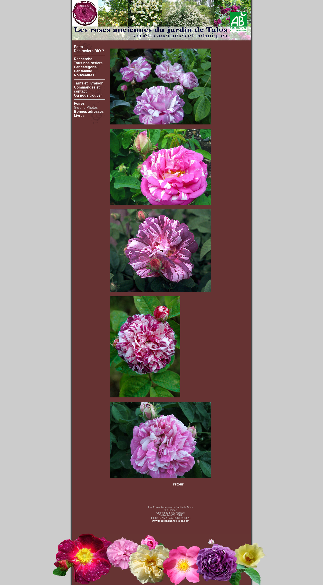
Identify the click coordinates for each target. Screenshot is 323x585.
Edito (78, 47)
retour (178, 484)
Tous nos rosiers (88, 63)
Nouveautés (84, 75)
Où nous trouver (88, 95)
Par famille (83, 71)
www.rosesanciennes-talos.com (170, 520)
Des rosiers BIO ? (89, 51)
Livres (79, 115)
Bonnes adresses (89, 111)
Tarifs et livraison (88, 83)
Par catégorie (85, 67)
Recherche (83, 59)
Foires (79, 103)
